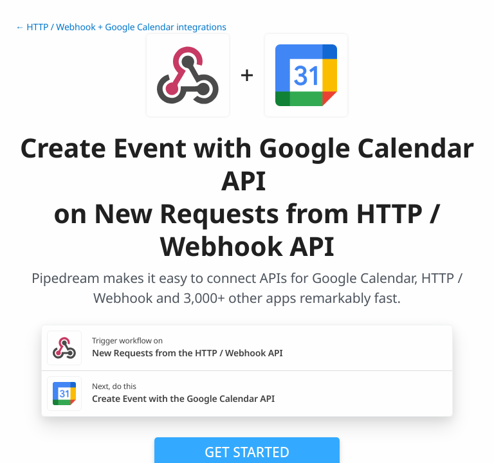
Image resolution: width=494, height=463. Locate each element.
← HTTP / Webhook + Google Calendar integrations (120, 27)
